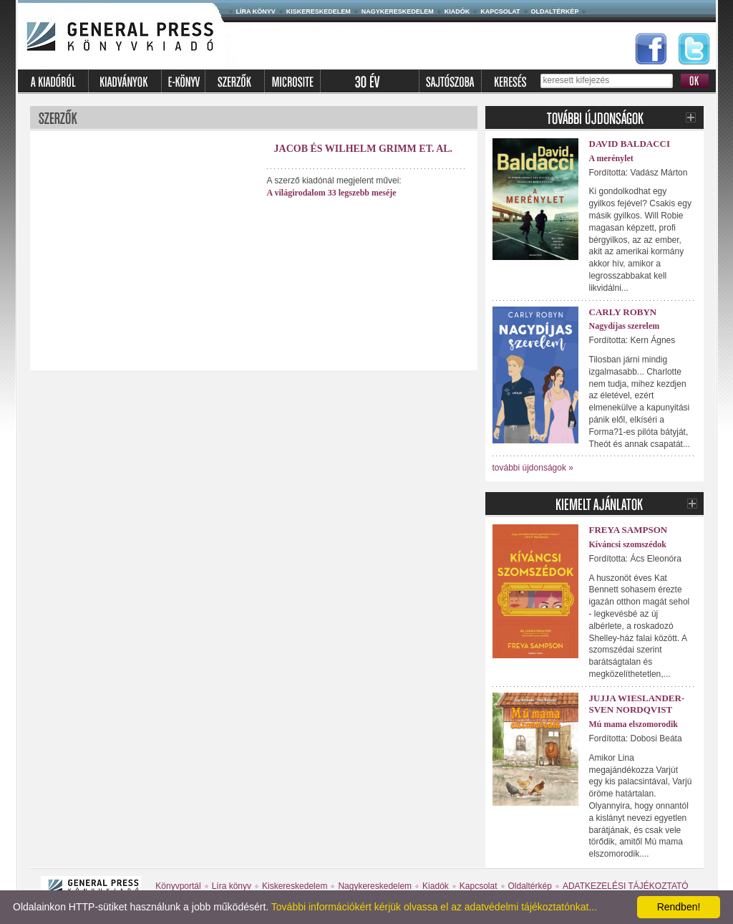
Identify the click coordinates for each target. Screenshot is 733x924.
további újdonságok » (532, 468)
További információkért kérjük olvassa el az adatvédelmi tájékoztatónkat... (434, 907)
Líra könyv (256, 11)
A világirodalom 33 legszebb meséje (332, 193)
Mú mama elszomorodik (633, 724)
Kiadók (457, 11)
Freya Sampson (628, 529)
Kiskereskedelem (318, 11)
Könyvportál (177, 886)
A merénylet (611, 158)
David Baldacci (630, 143)
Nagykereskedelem (397, 11)
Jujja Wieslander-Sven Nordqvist (637, 704)
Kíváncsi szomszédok (627, 544)
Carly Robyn (623, 312)
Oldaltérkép (555, 11)
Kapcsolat (500, 11)
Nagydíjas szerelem (624, 326)
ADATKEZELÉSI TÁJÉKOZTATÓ (626, 886)
